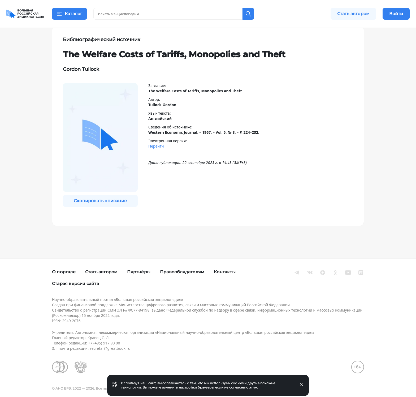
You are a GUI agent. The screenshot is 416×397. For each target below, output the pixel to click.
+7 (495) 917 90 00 (104, 343)
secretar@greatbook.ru (110, 348)
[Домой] (25, 14)
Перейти (156, 159)
